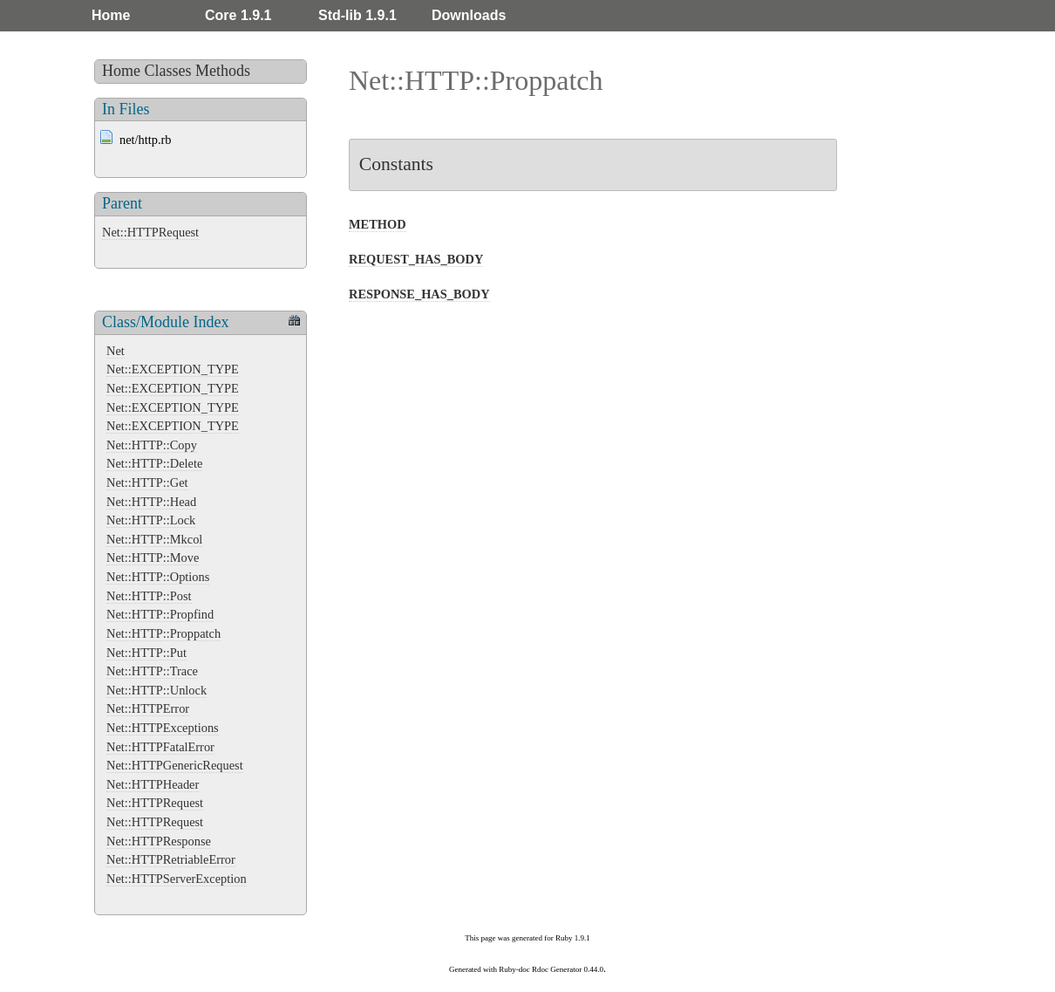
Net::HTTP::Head (151, 502)
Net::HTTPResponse (158, 841)
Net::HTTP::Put (146, 653)
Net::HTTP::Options (157, 577)
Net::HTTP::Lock (150, 520)
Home (111, 15)
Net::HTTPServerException (176, 879)
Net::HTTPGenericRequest (174, 765)
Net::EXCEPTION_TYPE (172, 369)
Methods (222, 70)
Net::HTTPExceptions (162, 728)
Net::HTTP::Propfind (160, 614)
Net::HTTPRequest (150, 232)
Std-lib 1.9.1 (357, 15)
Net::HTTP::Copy (151, 445)
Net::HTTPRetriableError (170, 859)
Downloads (469, 15)
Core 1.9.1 (238, 15)
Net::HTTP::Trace (152, 671)
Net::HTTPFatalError (160, 747)
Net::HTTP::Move (152, 557)
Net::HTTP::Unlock (156, 690)
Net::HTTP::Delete (154, 463)
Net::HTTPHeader (152, 784)
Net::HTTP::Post (149, 596)
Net (115, 351)
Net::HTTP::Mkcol (154, 539)
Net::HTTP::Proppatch (163, 633)
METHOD (377, 224)
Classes (168, 70)
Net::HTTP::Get (147, 482)
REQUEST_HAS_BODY (416, 259)
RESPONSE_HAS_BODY (419, 294)
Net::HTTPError (147, 708)
